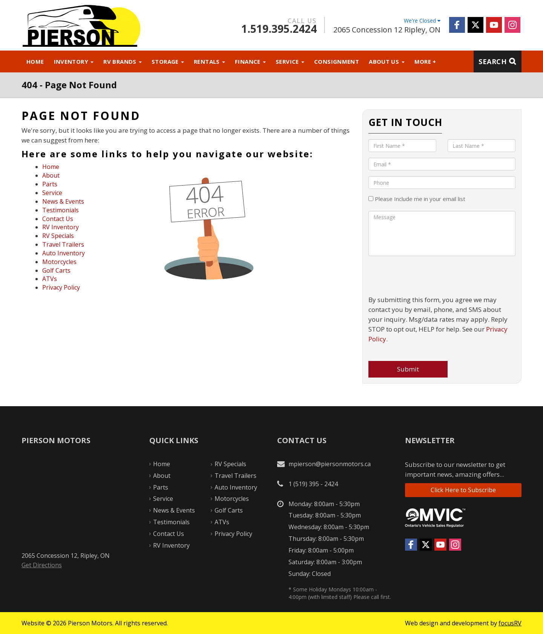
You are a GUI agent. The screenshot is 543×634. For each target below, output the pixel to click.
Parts (49, 184)
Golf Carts (56, 270)
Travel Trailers (63, 244)
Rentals (209, 61)
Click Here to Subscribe (463, 490)
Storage (168, 61)
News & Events (63, 201)
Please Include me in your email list (416, 199)
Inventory (74, 61)
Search (492, 61)
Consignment (336, 61)
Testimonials (60, 210)
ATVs (49, 279)
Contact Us (57, 219)
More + (425, 61)
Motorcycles (59, 262)
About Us (386, 61)
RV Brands (122, 61)
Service (290, 61)
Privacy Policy (61, 287)
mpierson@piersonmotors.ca (329, 464)
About (51, 175)
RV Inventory (60, 227)
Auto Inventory (63, 253)
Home (35, 61)
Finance (250, 61)
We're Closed (422, 20)
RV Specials (58, 236)
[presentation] (425, 276)
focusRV (510, 623)
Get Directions (41, 565)
